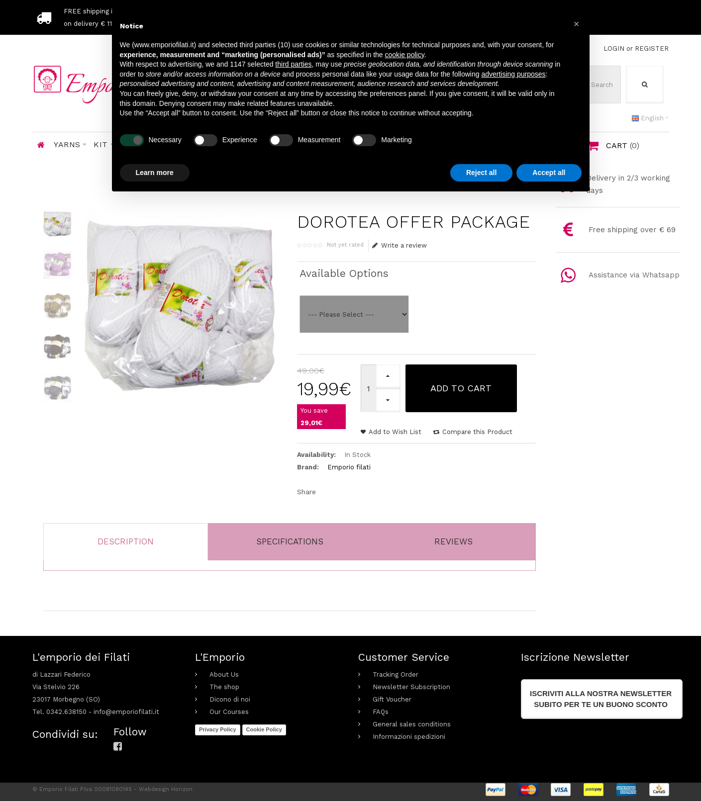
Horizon (182, 789)
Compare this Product (477, 432)
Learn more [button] (155, 173)
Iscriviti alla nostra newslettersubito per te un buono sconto (601, 699)
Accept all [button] (548, 173)
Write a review (399, 245)
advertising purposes (513, 74)
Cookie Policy (264, 729)
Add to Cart (461, 388)
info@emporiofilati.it (126, 711)
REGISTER (652, 48)
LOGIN (613, 48)
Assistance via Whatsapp (634, 274)
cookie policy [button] (404, 55)
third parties (293, 64)
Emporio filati (349, 467)
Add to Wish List (395, 432)
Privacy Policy (217, 729)
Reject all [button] (481, 173)
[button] (577, 24)
